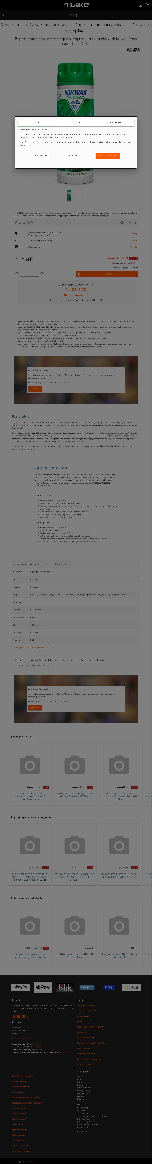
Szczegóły (76, 122)
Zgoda (37, 122)
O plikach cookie (114, 122)
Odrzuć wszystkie (41, 156)
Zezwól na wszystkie (107, 156)
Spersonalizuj (72, 156)
